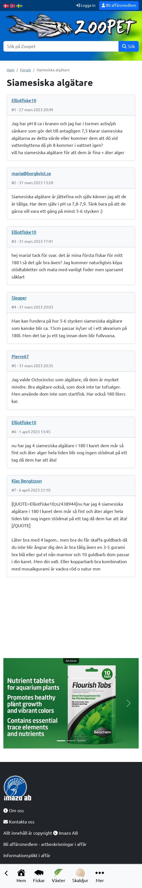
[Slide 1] (61, 741)
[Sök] (61, 46)
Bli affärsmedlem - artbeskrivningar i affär (45, 844)
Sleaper (19, 297)
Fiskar (39, 876)
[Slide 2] (71, 741)
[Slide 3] (81, 741)
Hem (21, 876)
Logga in (86, 5)
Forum (25, 70)
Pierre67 (20, 356)
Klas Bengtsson (26, 480)
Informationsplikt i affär (26, 855)
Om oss (13, 810)
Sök (128, 46)
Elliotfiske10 (23, 100)
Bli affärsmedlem (119, 5)
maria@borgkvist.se (31, 173)
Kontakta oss (18, 821)
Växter (58, 876)
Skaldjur (80, 876)
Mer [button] (100, 876)
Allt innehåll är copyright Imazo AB (40, 833)
